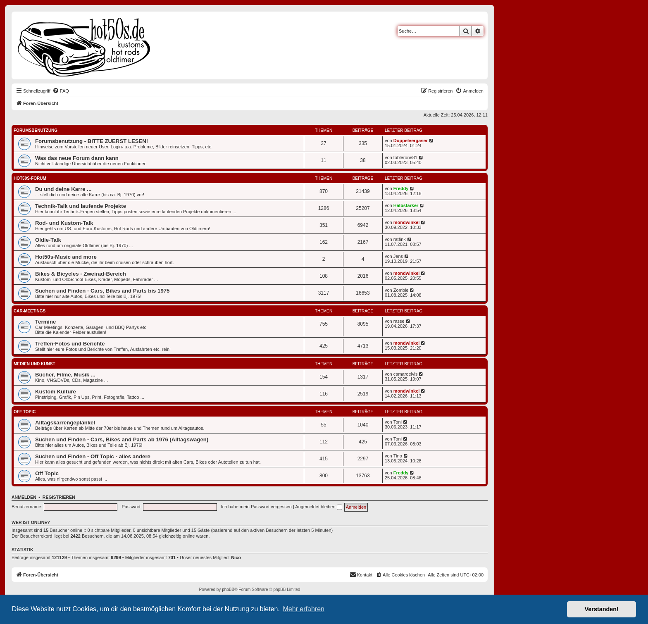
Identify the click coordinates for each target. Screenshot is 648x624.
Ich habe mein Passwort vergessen (256, 506)
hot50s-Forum (30, 178)
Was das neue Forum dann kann (77, 158)
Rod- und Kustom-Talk (64, 223)
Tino (397, 455)
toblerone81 (405, 157)
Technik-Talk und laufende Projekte (80, 206)
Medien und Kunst (34, 364)
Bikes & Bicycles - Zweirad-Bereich (80, 274)
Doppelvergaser (410, 140)
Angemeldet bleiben (318, 506)
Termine (45, 322)
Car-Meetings (29, 311)
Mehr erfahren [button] (303, 608)
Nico (236, 557)
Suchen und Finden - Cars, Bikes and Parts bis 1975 (102, 291)
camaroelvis (405, 374)
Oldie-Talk (48, 240)
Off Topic (25, 412)
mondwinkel (406, 222)
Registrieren (59, 497)
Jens (398, 256)
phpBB (228, 589)
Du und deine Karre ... (63, 189)
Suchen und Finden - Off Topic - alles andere (92, 456)
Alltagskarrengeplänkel (65, 422)
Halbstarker (406, 205)
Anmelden (24, 497)
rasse (399, 321)
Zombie (401, 290)
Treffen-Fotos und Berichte (70, 344)
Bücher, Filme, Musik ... (65, 375)
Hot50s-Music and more (66, 257)
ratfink (399, 239)
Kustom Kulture (55, 391)
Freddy (401, 188)
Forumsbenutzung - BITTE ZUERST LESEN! (91, 141)
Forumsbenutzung (35, 130)
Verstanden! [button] (602, 609)
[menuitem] (60, 91)
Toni (397, 421)
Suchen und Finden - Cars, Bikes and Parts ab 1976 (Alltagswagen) (121, 439)
